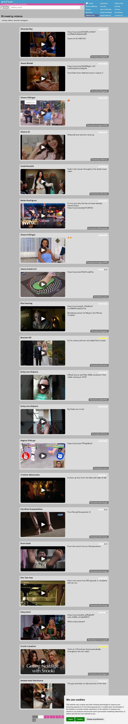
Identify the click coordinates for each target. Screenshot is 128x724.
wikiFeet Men (90, 15)
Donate (117, 6)
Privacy (117, 9)
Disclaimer (119, 12)
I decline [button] (80, 719)
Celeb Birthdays (106, 12)
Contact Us (119, 15)
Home (91, 3)
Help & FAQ (119, 3)
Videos (88, 9)
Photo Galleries (91, 6)
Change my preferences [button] (95, 719)
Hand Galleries (105, 15)
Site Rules (104, 3)
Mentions (89, 12)
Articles (103, 6)
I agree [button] (70, 719)
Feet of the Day (105, 9)
